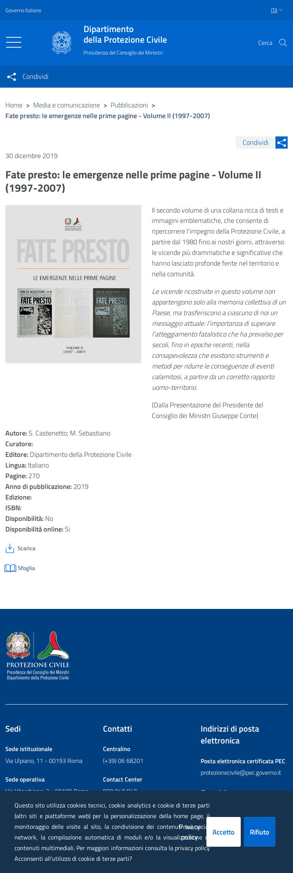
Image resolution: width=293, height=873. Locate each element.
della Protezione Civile (125, 34)
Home (14, 105)
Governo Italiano (23, 10)
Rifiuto (259, 832)
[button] (283, 42)
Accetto (224, 832)
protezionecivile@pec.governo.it (241, 772)
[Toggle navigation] (14, 42)
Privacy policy (189, 832)
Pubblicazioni (129, 105)
